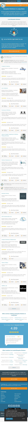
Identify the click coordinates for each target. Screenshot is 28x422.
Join (19, 1)
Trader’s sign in (24, 3)
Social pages (3, 401)
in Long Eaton (7, 317)
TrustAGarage (3, 415)
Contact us (2, 398)
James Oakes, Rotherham (10, 336)
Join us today (14, 379)
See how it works (14, 388)
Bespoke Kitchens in (7, 352)
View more (14, 308)
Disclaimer (16, 398)
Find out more (24, 62)
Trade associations (17, 393)
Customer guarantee (18, 401)
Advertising (3, 395)
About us (2, 393)
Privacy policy (16, 395)
